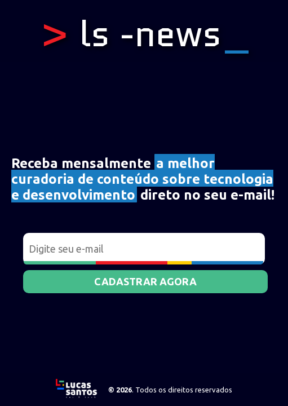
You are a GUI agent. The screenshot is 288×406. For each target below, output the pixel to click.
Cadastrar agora (145, 281)
